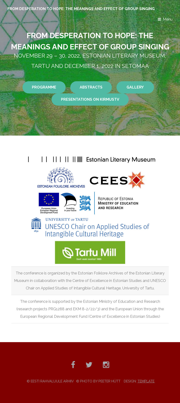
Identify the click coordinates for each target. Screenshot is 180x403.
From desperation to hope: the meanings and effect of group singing (81, 9)
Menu (167, 19)
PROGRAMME (44, 87)
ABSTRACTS (91, 87)
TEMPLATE (146, 381)
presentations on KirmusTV (90, 99)
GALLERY (135, 87)
